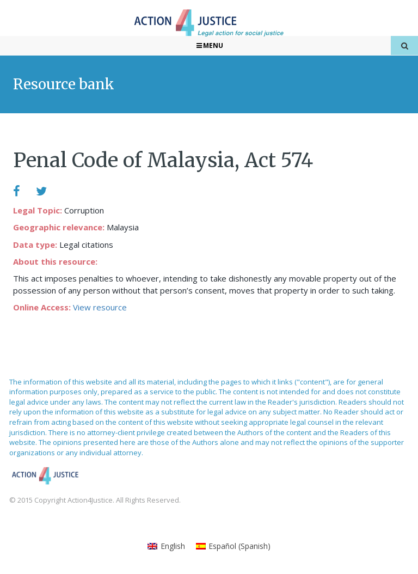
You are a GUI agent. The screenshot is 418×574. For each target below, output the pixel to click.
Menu (209, 45)
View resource (100, 307)
